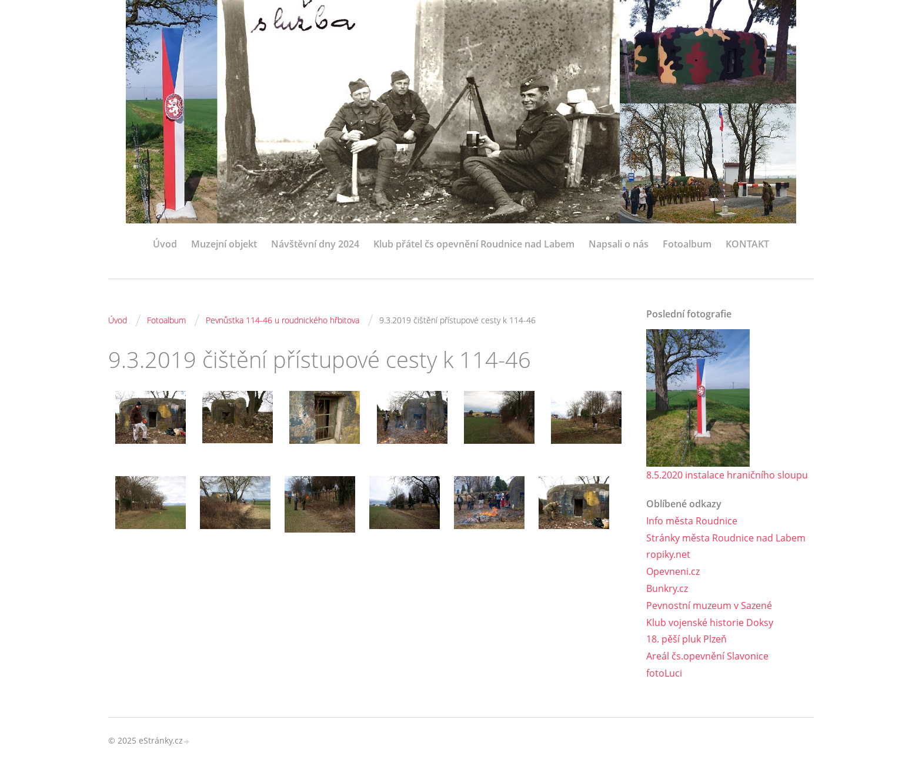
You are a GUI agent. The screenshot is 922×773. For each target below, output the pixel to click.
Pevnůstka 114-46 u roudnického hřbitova (282, 320)
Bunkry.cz (667, 588)
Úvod (165, 243)
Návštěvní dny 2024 (315, 243)
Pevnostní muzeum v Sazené (709, 605)
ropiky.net (668, 554)
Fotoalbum (687, 243)
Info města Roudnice (691, 520)
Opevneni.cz (673, 571)
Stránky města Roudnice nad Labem (726, 537)
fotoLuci (664, 673)
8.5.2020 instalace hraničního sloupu (727, 475)
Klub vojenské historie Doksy (709, 622)
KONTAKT (747, 243)
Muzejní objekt (224, 243)
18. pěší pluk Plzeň (686, 639)
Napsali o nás (619, 243)
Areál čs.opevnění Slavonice (707, 656)
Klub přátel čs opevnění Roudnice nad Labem (473, 243)
